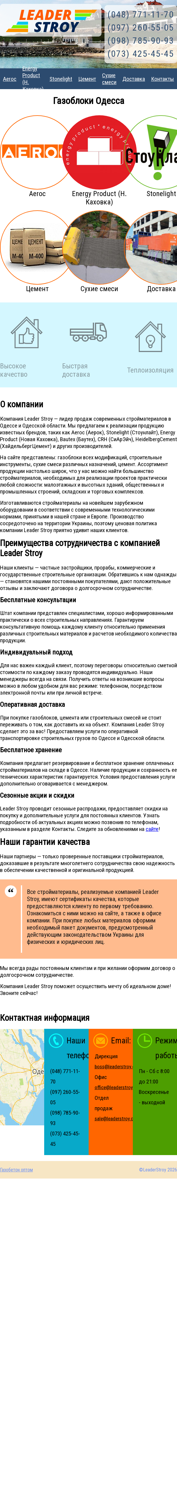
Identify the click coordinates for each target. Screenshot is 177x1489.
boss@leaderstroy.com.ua (121, 1067)
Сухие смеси (109, 79)
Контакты (162, 78)
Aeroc (9, 78)
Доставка (133, 78)
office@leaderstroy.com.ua (122, 1087)
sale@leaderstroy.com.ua (120, 1119)
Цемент (87, 78)
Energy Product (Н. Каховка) (33, 78)
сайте (152, 829)
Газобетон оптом (16, 1170)
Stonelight (61, 78)
